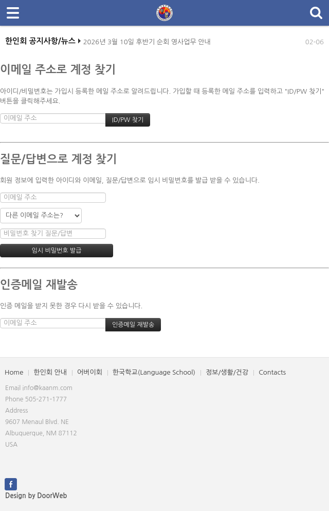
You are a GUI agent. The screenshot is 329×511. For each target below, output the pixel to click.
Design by (36, 495)
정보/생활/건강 (227, 372)
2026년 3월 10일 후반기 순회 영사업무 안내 (147, 44)
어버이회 (89, 372)
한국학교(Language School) (154, 372)
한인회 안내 (50, 372)
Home (14, 372)
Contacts (272, 372)
